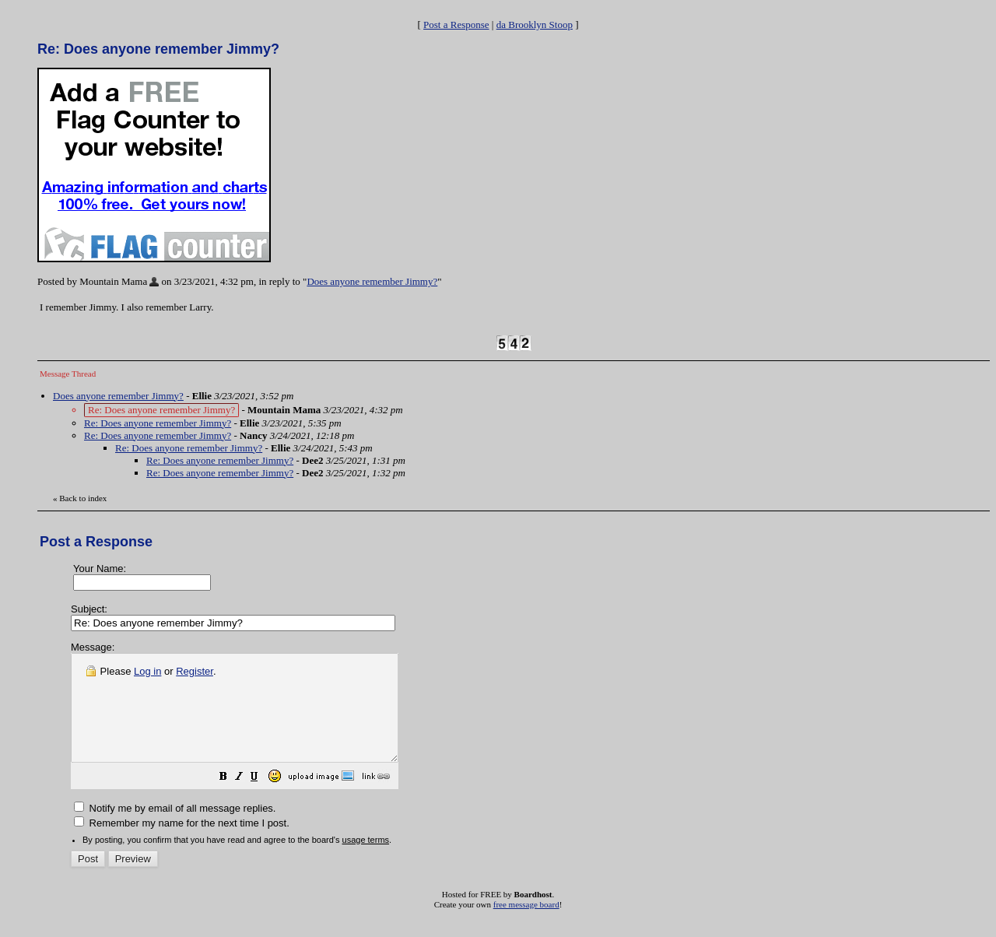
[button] (262, 799)
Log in (147, 671)
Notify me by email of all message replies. (174, 829)
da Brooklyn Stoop (534, 24)
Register (194, 671)
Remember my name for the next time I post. (181, 844)
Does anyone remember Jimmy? (372, 281)
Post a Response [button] (456, 24)
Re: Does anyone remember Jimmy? (157, 423)
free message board (526, 925)
